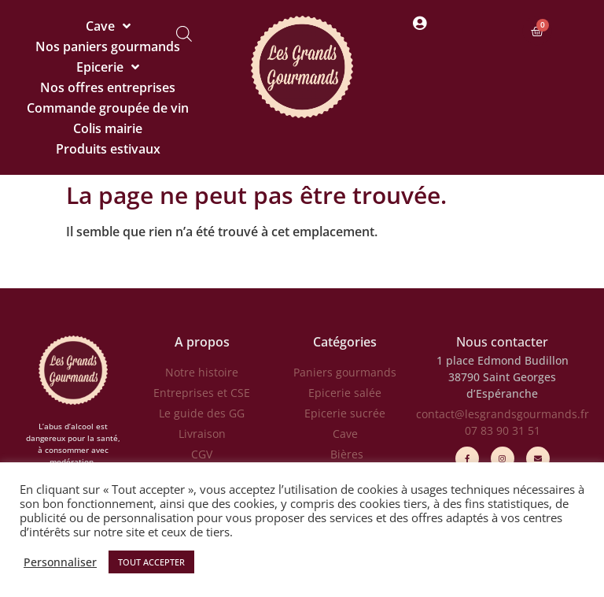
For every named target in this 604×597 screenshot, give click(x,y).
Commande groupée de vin (108, 108)
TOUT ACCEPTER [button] (151, 562)
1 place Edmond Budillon (502, 360)
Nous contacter (502, 341)
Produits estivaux (108, 149)
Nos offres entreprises (107, 87)
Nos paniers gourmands (107, 46)
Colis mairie (107, 128)
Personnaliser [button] (60, 562)
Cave (108, 26)
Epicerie (107, 67)
